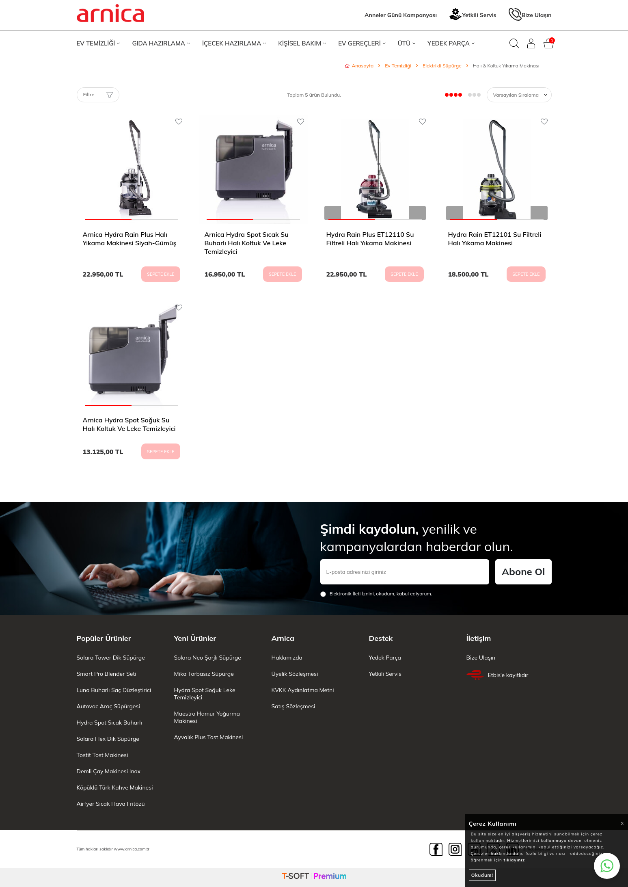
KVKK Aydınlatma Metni (303, 690)
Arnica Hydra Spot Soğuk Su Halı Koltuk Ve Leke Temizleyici (129, 424)
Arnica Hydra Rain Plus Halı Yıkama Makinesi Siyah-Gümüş (130, 238)
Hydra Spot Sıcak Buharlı (109, 722)
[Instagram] (455, 849)
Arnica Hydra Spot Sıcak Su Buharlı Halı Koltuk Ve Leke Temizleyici (247, 242)
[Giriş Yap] (531, 43)
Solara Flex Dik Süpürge (108, 738)
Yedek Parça (385, 657)
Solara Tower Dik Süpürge (111, 657)
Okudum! (482, 875)
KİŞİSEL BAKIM (302, 43)
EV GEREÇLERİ (362, 43)
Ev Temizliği (398, 66)
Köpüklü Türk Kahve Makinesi (115, 787)
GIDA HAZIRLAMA (161, 43)
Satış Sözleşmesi (293, 706)
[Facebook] (435, 849)
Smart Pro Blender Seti (106, 673)
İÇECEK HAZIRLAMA (234, 43)
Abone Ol (523, 571)
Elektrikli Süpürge (442, 66)
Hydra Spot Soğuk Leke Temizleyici (204, 693)
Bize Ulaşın (530, 15)
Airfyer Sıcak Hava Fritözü (111, 803)
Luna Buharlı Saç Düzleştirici (114, 690)
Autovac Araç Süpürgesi (108, 706)
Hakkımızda (287, 657)
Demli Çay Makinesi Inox (108, 771)
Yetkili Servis (472, 15)
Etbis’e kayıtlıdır (497, 675)
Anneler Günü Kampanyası (401, 15)
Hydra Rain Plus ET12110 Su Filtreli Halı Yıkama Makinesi (370, 238)
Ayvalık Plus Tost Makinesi (208, 737)
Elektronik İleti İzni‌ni (352, 594)
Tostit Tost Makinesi (102, 755)
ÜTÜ (406, 43)
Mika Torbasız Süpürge (204, 673)
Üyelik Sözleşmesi (295, 673)
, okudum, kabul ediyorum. (376, 594)
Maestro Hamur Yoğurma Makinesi (207, 717)
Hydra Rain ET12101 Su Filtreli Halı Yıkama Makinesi (495, 238)
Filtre (98, 94)
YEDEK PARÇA (451, 43)
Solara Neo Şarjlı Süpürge (207, 657)
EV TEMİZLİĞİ (98, 43)
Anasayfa (359, 66)
